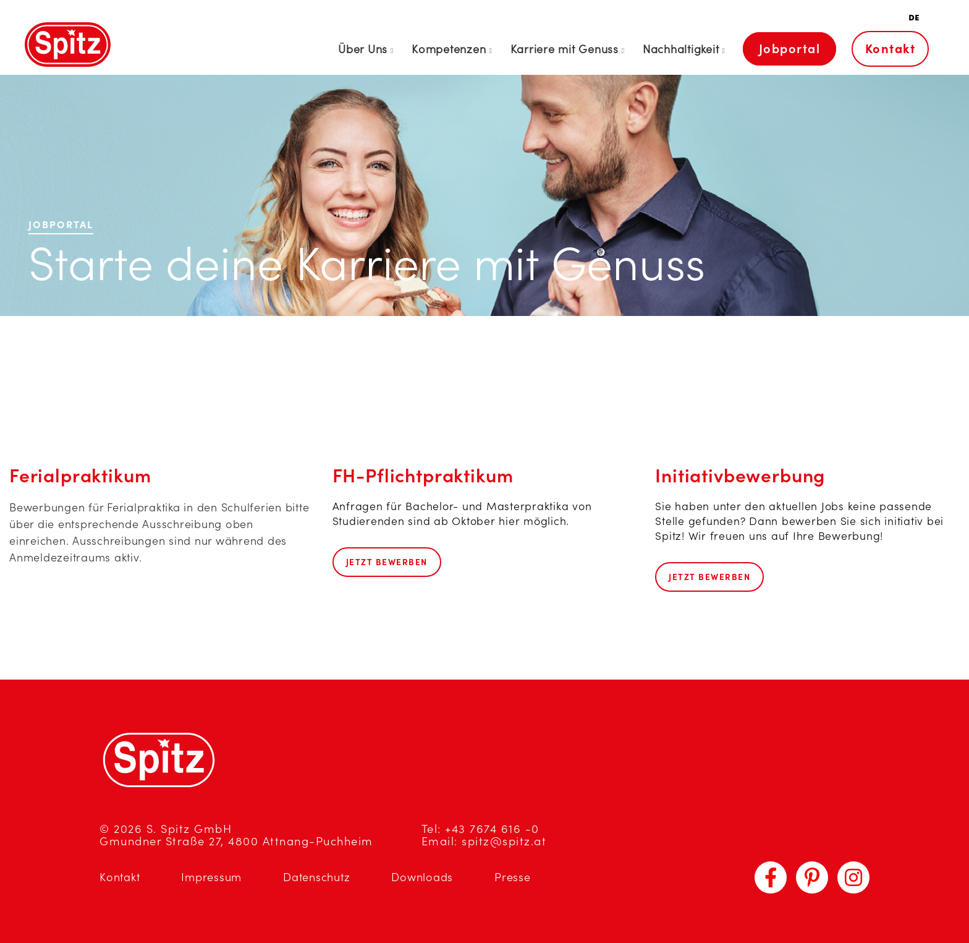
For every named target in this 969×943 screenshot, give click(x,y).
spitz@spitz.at (504, 841)
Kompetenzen (449, 49)
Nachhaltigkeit (681, 49)
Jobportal (790, 49)
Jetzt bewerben (387, 562)
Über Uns (362, 49)
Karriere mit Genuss (564, 49)
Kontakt (890, 49)
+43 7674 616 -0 (492, 829)
